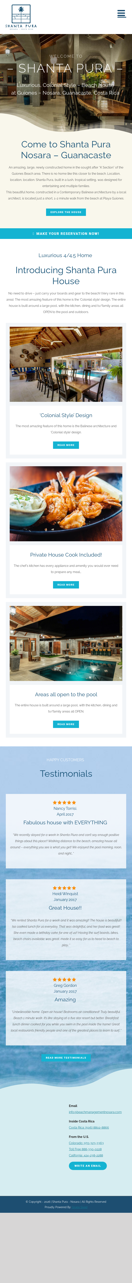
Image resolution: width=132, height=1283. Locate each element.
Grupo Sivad (79, 1207)
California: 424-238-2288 (86, 1155)
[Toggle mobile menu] (121, 13)
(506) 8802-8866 (89, 1127)
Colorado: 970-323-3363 (86, 1143)
